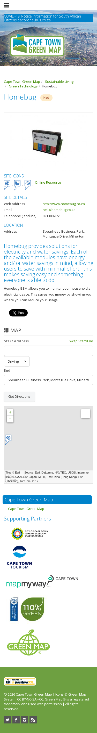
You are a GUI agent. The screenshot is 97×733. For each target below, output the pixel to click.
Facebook (16, 719)
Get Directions (19, 396)
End (7, 370)
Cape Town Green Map (26, 508)
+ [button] (10, 412)
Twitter (7, 719)
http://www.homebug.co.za (64, 203)
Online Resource (48, 182)
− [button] (10, 419)
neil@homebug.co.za (59, 209)
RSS (33, 719)
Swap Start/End (81, 341)
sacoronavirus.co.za (34, 20)
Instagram (24, 719)
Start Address (16, 341)
